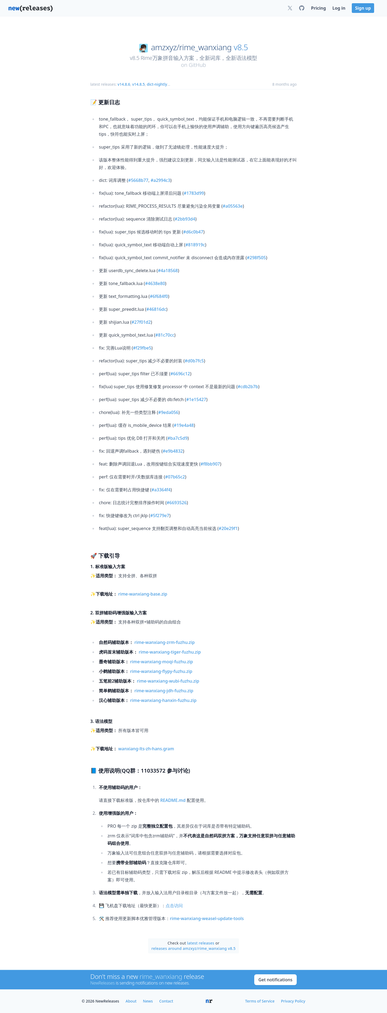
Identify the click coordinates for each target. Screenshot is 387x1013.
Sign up (363, 8)
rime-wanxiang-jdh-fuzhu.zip (163, 691)
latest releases (200, 943)
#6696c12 (180, 374)
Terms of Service (259, 1001)
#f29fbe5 (142, 348)
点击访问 (174, 906)
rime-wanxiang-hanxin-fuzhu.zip (163, 700)
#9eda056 (168, 412)
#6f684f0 (159, 296)
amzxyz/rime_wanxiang (191, 47)
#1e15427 (196, 399)
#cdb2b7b (248, 387)
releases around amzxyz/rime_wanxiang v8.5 (193, 948)
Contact (166, 1001)
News (148, 1001)
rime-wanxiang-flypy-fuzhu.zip (161, 671)
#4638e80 (155, 283)
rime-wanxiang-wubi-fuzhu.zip (168, 681)
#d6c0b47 (193, 232)
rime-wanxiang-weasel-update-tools (207, 918)
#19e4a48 (184, 425)
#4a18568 (168, 270)
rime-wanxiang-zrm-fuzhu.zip (164, 642)
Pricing (318, 8)
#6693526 (177, 503)
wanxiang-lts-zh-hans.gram (146, 749)
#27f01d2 (141, 322)
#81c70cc (164, 335)
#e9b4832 (173, 451)
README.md (172, 800)
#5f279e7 (159, 515)
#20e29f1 (228, 528)
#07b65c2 (175, 477)
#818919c (195, 245)
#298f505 (256, 258)
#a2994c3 (160, 180)
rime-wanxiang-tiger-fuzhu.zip (170, 652)
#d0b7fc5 (194, 361)
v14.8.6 (123, 84)
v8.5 (241, 47)
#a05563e (232, 206)
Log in (338, 8)
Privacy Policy (293, 1001)
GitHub (197, 65)
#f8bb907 (210, 464)
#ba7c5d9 (177, 438)
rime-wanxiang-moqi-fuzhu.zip (161, 662)
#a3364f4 (161, 490)
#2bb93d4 (185, 219)
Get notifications (275, 980)
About (131, 1001)
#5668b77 (138, 180)
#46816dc (156, 309)
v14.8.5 (138, 84)
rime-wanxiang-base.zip (142, 594)
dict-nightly (157, 84)
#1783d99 (194, 193)
